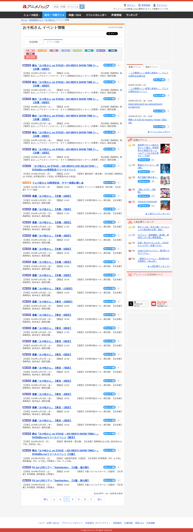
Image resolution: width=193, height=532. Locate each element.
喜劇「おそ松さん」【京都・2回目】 (52, 275)
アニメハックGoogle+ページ (160, 303)
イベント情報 (53, 42)
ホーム (24, 20)
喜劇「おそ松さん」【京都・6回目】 (52, 196)
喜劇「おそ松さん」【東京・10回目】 (52, 301)
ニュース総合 (31, 15)
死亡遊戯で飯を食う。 (148, 177)
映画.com (139, 523)
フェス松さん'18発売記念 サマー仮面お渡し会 (58, 183)
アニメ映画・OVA (74, 15)
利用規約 (117, 523)
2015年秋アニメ (36, 20)
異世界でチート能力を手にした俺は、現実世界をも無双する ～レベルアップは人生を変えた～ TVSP (148, 150)
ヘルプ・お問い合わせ (48, 523)
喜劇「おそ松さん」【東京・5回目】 (52, 341)
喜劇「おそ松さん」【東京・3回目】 (52, 381)
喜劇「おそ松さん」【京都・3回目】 (52, 222)
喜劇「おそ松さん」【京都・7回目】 (52, 209)
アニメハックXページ (138, 303)
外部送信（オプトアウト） (98, 523)
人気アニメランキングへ (159, 214)
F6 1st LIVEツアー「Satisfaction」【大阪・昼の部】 (61, 467)
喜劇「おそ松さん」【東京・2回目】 (52, 420)
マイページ (162, 5)
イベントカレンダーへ (160, 132)
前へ (46, 499)
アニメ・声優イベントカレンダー (96, 15)
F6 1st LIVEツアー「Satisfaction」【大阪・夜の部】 (61, 480)
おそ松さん (50, 20)
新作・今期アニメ (54, 15)
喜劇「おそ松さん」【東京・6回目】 (52, 354)
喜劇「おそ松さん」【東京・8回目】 (52, 315)
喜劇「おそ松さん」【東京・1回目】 (52, 407)
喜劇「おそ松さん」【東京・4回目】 (52, 394)
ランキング (132, 15)
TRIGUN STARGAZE (147, 202)
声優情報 (116, 15)
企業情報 (128, 523)
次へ (100, 499)
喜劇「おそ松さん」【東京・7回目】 (52, 368)
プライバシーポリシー (72, 523)
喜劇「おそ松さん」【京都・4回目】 (52, 235)
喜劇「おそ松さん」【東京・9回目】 (52, 328)
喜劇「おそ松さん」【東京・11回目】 (52, 288)
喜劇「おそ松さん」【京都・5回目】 (52, 249)
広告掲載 (150, 523)
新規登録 (146, 5)
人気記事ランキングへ (160, 266)
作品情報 (33, 42)
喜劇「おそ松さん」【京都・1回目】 (52, 262)
